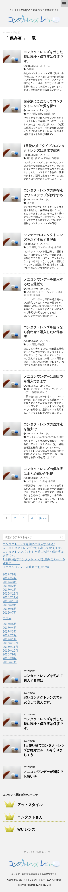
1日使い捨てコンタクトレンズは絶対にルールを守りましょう (44, 750)
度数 (29, 295)
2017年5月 (10, 574)
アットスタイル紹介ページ (37, 852)
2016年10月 (10, 601)
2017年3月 (10, 582)
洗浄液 (36, 295)
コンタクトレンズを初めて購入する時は (29, 544)
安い (54, 113)
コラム (46, 66)
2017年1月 (10, 589)
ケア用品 (31, 113)
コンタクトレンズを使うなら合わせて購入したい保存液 (43, 332)
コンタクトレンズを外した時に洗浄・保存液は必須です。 (43, 56)
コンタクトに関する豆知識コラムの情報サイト (34, 874)
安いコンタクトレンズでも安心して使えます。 (33, 547)
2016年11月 (10, 597)
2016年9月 (10, 605)
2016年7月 (10, 612)
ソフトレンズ (34, 436)
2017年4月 (10, 578)
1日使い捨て (33, 158)
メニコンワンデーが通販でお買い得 (26, 567)
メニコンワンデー (36, 292)
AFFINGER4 (45, 885)
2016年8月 (10, 608)
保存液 (30, 69)
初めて (43, 392)
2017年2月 (10, 585)
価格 (40, 113)
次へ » (43, 518)
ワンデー (42, 247)
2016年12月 (10, 593)
